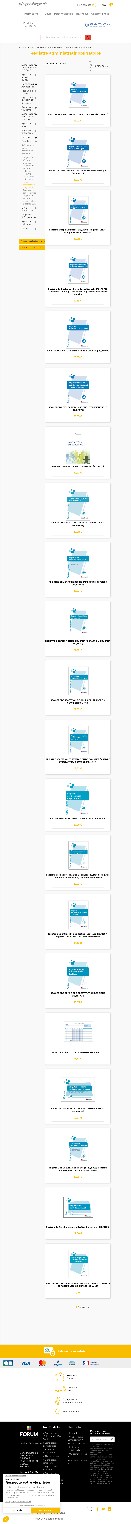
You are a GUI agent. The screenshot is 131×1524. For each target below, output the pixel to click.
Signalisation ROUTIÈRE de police (28, 100)
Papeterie (26, 141)
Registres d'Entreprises (28, 216)
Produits (30, 24)
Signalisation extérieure (28, 222)
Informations (32, 14)
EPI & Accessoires (27, 209)
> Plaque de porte (51, 1456)
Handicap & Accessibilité (27, 85)
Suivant (84, 1307)
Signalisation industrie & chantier (28, 117)
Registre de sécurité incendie (28, 160)
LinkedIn (109, 1509)
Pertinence (101, 66)
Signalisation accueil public (28, 77)
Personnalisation (63, 14)
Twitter (103, 1509)
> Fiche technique (76, 1443)
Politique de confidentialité (48, 1518)
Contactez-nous (100, 14)
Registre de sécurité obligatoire (28, 168)
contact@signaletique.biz (29, 1443)
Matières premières (27, 131)
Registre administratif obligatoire (29, 185)
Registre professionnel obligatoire (29, 177)
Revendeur (82, 14)
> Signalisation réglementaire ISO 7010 (52, 1436)
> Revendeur (74, 1433)
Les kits (25, 228)
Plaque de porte (27, 92)
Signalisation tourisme (28, 108)
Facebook (97, 1509)
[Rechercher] (66, 37)
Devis (48, 14)
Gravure (25, 137)
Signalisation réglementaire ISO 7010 (29, 68)
